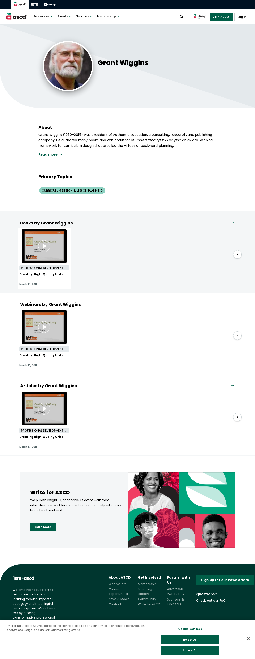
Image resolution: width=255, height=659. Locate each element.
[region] (127, 639)
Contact (115, 604)
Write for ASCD (149, 604)
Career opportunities (119, 591)
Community (147, 599)
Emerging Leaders (145, 591)
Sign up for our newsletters (225, 580)
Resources (43, 16)
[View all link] (232, 223)
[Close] (248, 638)
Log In (242, 17)
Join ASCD (221, 17)
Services (84, 16)
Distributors (175, 594)
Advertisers (175, 589)
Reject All (190, 640)
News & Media (119, 599)
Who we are (118, 584)
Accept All (190, 650)
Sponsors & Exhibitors (175, 601)
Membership (108, 16)
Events (65, 16)
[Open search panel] (181, 16)
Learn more (43, 527)
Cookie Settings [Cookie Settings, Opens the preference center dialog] (190, 629)
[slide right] (237, 254)
